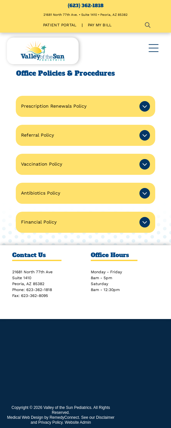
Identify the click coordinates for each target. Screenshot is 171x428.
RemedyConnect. (65, 417)
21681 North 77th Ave (32, 272)
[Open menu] (154, 48)
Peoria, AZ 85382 (28, 283)
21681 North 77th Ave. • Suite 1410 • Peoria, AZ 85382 (85, 14)
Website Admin (78, 422)
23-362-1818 (40, 289)
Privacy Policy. (50, 422)
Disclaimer (105, 417)
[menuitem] (60, 25)
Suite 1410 (21, 278)
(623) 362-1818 (86, 5)
